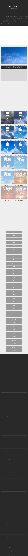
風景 (14, 333)
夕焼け (13, 242)
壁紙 (7, 489)
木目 (7, 407)
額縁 (7, 450)
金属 (7, 420)
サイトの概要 (9, 547)
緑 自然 (14, 319)
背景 (7, 484)
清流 (14, 308)
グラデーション (10, 472)
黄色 (7, 506)
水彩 (7, 429)
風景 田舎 (13, 336)
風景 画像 (13, 340)
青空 (14, 235)
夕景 (14, 246)
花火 (14, 273)
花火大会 (14, 322)
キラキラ (8, 433)
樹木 (14, 312)
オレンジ (8, 510)
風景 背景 (13, 347)
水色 (7, 536)
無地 (7, 493)
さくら (13, 263)
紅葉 (14, 266)
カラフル (8, 459)
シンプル (8, 463)
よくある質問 (9, 551)
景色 (14, 329)
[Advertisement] (14, 37)
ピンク (8, 519)
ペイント (8, 480)
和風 (14, 277)
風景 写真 (13, 343)
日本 (14, 326)
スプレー (8, 476)
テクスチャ (9, 398)
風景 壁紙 (13, 350)
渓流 (14, 305)
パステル (8, 540)
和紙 (7, 416)
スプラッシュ (9, 467)
